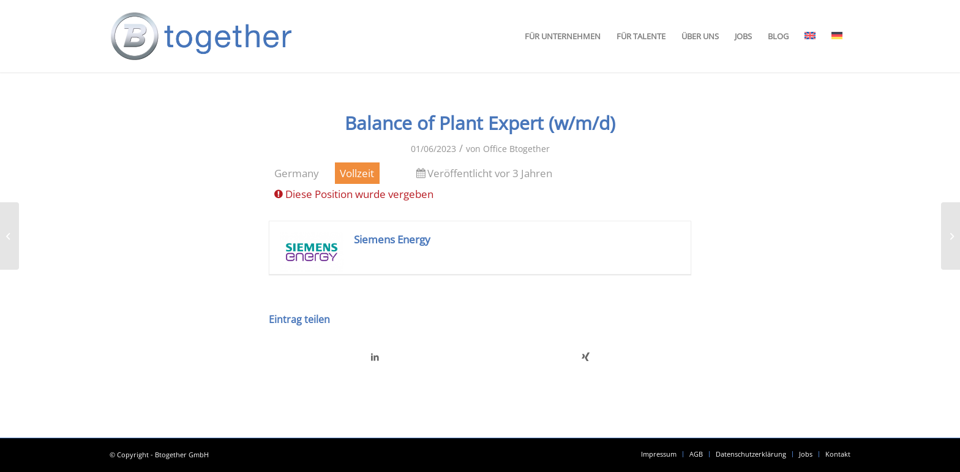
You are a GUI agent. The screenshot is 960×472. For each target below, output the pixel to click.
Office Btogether (516, 148)
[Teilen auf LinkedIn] (374, 356)
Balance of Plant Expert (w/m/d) (480, 122)
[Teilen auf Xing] (586, 356)
